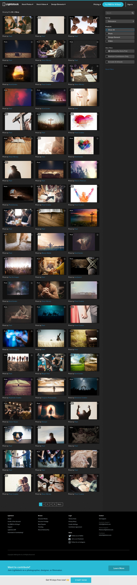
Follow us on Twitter (77, 536)
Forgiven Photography (49, 398)
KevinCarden (13, 84)
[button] (27, 4)
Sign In (130, 4)
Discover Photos (43, 519)
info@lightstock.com (105, 524)
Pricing (97, 4)
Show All (111, 30)
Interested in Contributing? (15, 532)
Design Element (114, 37)
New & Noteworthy (43, 530)
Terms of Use (72, 519)
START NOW (81, 580)
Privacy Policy (72, 521)
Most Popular (42, 524)
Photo (110, 33)
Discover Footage (43, 521)
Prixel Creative (46, 84)
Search (132, 13)
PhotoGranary (13, 205)
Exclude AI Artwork (115, 62)
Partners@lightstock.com (106, 530)
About (9, 519)
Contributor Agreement (75, 527)
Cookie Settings (73, 524)
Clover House (13, 422)
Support (10, 527)
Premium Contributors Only (118, 56)
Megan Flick (46, 374)
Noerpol (44, 422)
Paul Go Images (14, 277)
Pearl (10, 36)
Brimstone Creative (81, 398)
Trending (40, 527)
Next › (60, 504)
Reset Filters (109, 69)
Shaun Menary (46, 60)
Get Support (102, 519)
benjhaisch (78, 277)
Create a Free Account (14, 521)
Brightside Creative (15, 398)
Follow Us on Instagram (78, 542)
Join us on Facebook (78, 539)
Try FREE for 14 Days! (113, 4)
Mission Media (46, 253)
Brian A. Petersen (80, 181)
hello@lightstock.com (105, 535)
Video (110, 41)
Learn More (119, 568)
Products (108, 27)
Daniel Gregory (14, 349)
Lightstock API (12, 530)
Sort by (107, 18)
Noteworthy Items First (117, 51)
